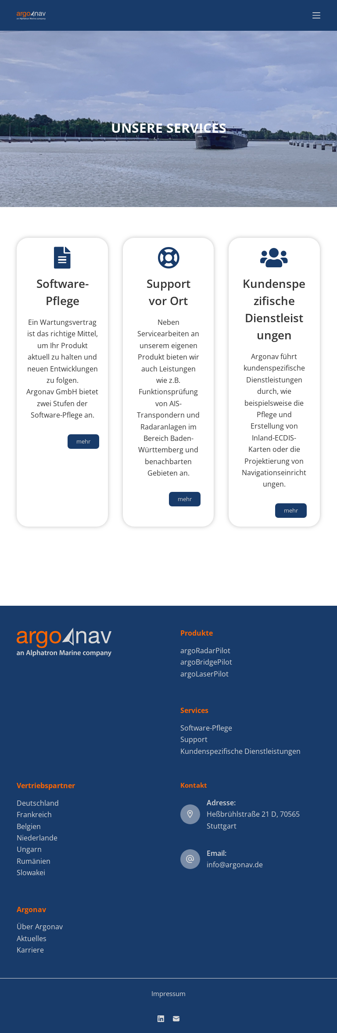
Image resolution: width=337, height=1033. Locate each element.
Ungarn (29, 849)
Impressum (168, 993)
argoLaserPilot (204, 674)
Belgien (29, 826)
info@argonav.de (235, 864)
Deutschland (38, 803)
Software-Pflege (206, 728)
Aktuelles (32, 938)
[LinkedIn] (161, 1018)
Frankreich (34, 814)
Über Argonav (40, 926)
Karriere (30, 950)
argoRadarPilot (205, 650)
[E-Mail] (176, 1018)
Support (194, 739)
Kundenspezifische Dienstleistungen (240, 751)
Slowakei (31, 872)
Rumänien (33, 861)
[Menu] (316, 15)
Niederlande (37, 838)
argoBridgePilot (206, 662)
